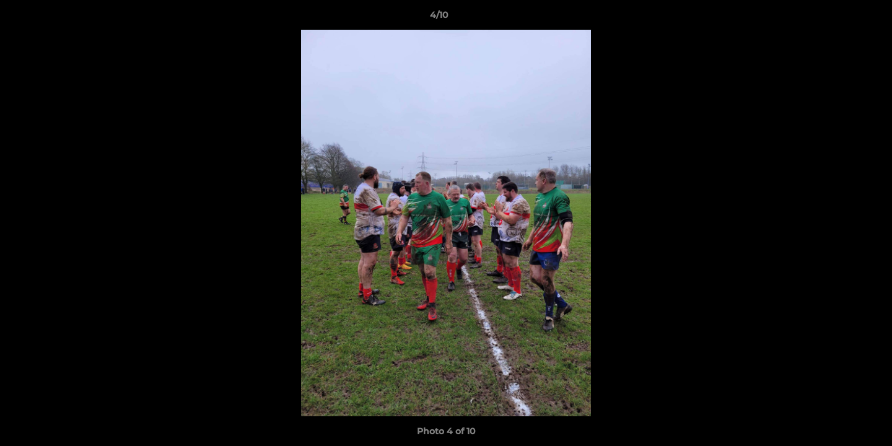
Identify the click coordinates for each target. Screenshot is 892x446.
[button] (840, 18)
